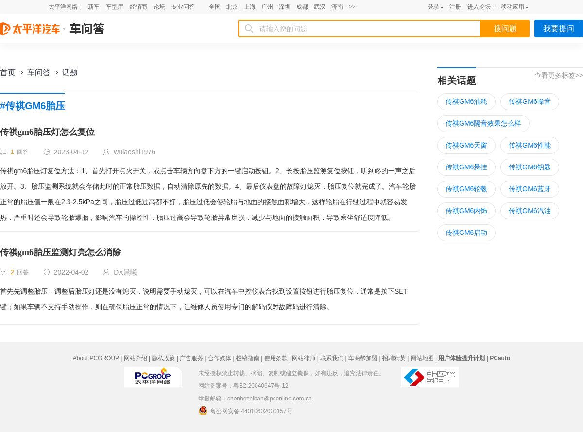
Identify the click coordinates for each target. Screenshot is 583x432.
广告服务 (191, 358)
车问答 (39, 72)
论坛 (159, 6)
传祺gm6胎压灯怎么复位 (47, 132)
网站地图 (422, 358)
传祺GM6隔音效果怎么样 (483, 123)
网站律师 (303, 358)
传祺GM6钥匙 (529, 167)
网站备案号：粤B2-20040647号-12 (243, 385)
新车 (94, 6)
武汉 (320, 6)
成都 (302, 6)
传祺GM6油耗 (466, 101)
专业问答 (183, 6)
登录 (433, 6)
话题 (70, 72)
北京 (232, 6)
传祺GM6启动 (466, 232)
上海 (250, 6)
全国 (215, 6)
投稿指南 (247, 358)
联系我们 (331, 358)
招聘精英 (394, 358)
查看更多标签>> (558, 75)
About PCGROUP (96, 358)
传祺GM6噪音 (529, 101)
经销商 (138, 6)
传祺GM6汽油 (529, 211)
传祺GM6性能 (529, 145)
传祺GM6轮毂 (466, 189)
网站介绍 (135, 358)
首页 (8, 72)
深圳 (285, 6)
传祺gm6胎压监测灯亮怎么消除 (60, 252)
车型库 (114, 6)
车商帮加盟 (362, 358)
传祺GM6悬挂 (466, 167)
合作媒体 (219, 358)
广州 (267, 6)
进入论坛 (479, 6)
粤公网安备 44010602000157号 (245, 410)
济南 (337, 6)
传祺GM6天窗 (466, 145)
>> (352, 6)
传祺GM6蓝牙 (529, 189)
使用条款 (276, 358)
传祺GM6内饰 (466, 211)
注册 (455, 6)
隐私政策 (163, 358)
